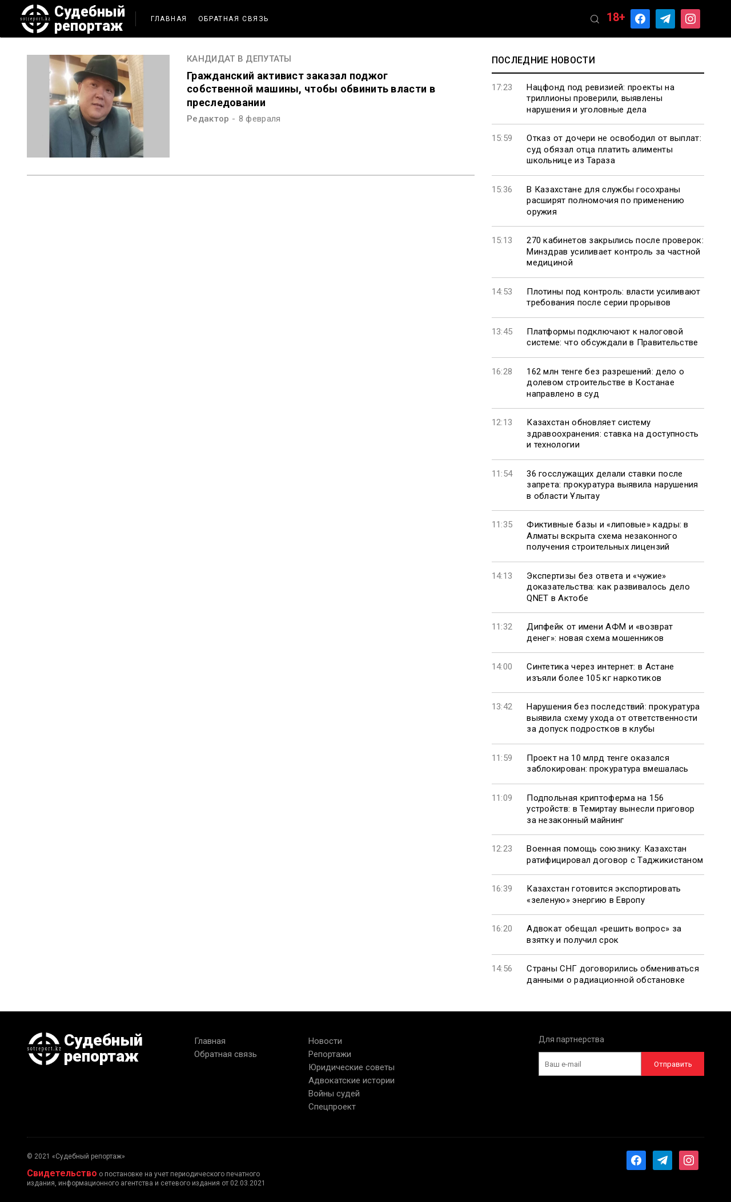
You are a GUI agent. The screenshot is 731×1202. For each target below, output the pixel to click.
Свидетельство (62, 1173)
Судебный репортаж (72, 19)
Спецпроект (332, 1107)
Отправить (673, 1064)
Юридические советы (351, 1067)
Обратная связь (233, 19)
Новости (325, 1041)
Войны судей (334, 1093)
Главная (169, 19)
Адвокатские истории (351, 1080)
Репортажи (329, 1054)
